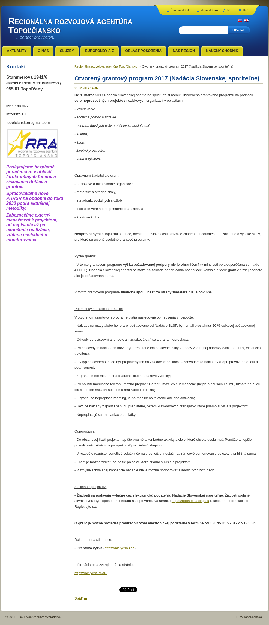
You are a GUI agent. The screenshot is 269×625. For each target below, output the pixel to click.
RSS (230, 10)
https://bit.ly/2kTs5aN (90, 573)
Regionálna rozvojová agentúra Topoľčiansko (105, 66)
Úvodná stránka (181, 10)
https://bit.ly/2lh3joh (119, 548)
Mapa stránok (209, 10)
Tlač (245, 10)
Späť (78, 598)
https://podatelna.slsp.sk (190, 501)
